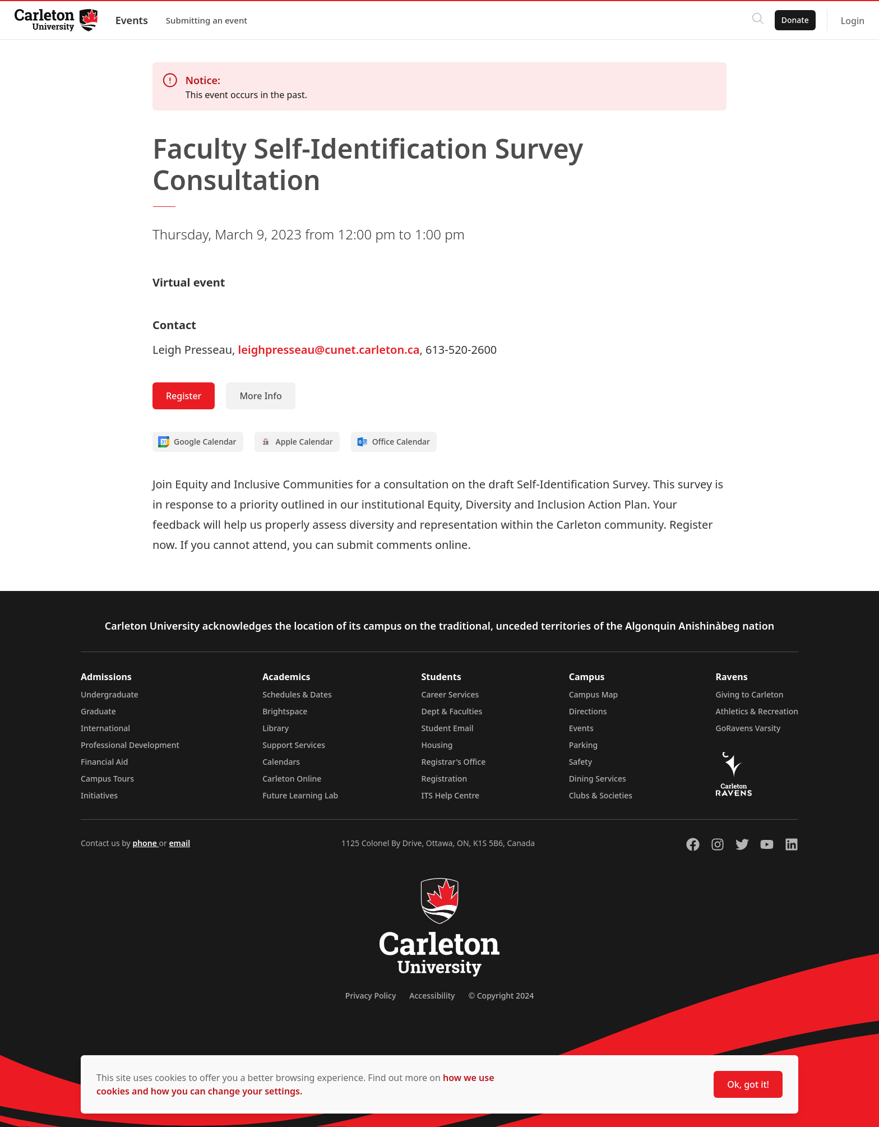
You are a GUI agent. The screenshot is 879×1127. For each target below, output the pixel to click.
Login (849, 21)
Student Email (448, 728)
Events (135, 20)
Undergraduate (109, 694)
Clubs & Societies (600, 795)
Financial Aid (104, 761)
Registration (445, 778)
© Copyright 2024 (501, 995)
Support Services (293, 745)
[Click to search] (754, 20)
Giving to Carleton (750, 694)
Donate (791, 20)
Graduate (98, 711)
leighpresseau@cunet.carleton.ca (329, 349)
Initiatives (99, 795)
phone (145, 843)
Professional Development (130, 745)
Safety (581, 761)
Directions (588, 711)
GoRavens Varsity (748, 728)
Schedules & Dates (297, 694)
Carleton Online (291, 778)
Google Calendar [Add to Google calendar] (197, 441)
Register (183, 396)
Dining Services (597, 778)
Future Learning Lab (300, 795)
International (105, 728)
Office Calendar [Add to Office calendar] (393, 441)
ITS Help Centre (451, 795)
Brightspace (284, 711)
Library (275, 728)
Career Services (450, 694)
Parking (583, 745)
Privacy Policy (370, 995)
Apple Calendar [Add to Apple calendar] (296, 441)
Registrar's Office (454, 761)
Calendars (281, 761)
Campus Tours (107, 778)
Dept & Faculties (452, 711)
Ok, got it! (748, 1084)
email (179, 843)
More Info (260, 396)
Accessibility (432, 995)
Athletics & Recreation (757, 711)
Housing (437, 745)
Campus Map (593, 694)
